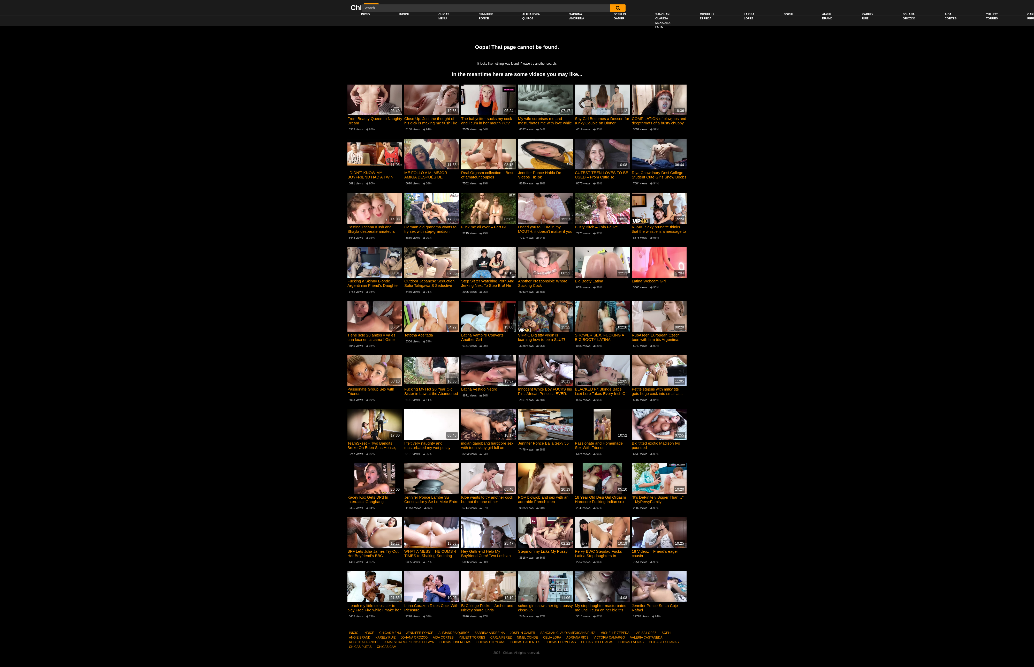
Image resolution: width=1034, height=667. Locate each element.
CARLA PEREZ (501, 637)
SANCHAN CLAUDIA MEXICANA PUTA (663, 21)
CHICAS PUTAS (360, 647)
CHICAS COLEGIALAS (597, 642)
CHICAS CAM (386, 647)
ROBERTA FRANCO (363, 642)
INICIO (365, 14)
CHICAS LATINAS (631, 642)
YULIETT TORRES (992, 16)
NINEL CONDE (527, 637)
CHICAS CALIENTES (525, 642)
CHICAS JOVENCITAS (455, 642)
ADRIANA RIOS (577, 637)
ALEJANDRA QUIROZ (531, 16)
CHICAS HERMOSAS (560, 642)
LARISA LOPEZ (749, 16)
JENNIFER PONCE (486, 16)
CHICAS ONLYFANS (490, 642)
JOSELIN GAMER (620, 16)
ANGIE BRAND (827, 16)
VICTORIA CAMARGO (609, 637)
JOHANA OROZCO (909, 16)
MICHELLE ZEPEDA (707, 16)
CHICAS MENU (443, 16)
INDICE (404, 14)
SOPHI (788, 14)
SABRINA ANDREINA (576, 16)
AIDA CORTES (950, 16)
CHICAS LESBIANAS (664, 642)
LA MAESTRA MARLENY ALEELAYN (408, 642)
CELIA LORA (552, 637)
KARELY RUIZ (867, 16)
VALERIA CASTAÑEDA (646, 637)
